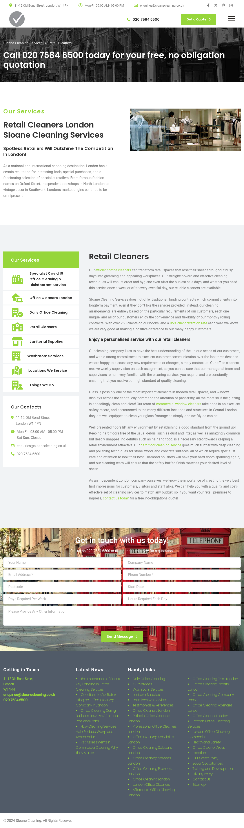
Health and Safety (206, 742)
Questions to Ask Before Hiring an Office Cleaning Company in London (96, 700)
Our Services (142, 684)
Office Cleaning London (151, 779)
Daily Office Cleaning (48, 312)
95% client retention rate (188, 323)
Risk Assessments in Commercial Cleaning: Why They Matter (97, 747)
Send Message (122, 636)
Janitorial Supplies (46, 341)
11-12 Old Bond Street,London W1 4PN (33, 421)
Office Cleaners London (50, 297)
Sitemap (199, 784)
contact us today (116, 498)
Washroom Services (45, 356)
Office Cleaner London (210, 715)
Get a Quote (198, 19)
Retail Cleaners (43, 326)
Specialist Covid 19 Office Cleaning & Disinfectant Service (47, 279)
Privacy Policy (202, 773)
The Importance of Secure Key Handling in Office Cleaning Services (98, 684)
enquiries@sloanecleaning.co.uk (42, 446)
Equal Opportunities (208, 763)
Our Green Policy (205, 758)
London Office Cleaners (151, 784)
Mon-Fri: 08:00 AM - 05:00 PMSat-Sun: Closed (40, 435)
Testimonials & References (153, 705)
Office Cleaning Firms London (215, 678)
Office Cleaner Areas (209, 747)
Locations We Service (47, 370)
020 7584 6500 (28, 454)
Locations (200, 752)
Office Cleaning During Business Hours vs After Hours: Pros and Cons (98, 716)
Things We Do (41, 385)
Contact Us (201, 779)
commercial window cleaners (178, 404)
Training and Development (213, 768)
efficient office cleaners (113, 270)
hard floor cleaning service (160, 445)
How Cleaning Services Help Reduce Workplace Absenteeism (96, 731)
